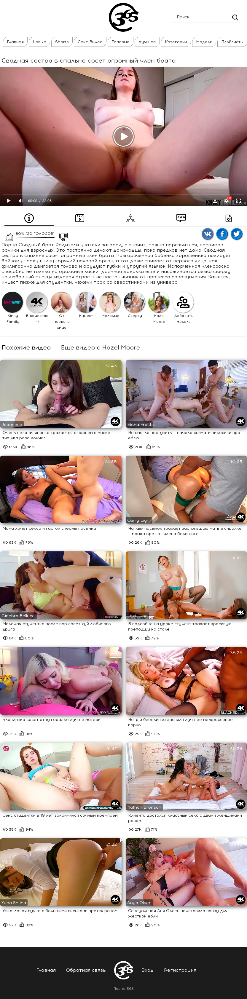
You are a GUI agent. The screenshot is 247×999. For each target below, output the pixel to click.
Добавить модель (183, 308)
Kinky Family (12, 308)
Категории (176, 41)
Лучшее (147, 41)
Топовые (120, 41)
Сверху (134, 305)
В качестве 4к (37, 308)
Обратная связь (86, 970)
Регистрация (180, 970)
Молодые (109, 305)
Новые (39, 41)
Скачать (215, 200)
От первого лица (61, 311)
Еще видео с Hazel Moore (100, 347)
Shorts (62, 41)
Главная (15, 41)
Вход (147, 970)
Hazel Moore (158, 308)
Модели (204, 41)
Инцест (85, 305)
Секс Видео (90, 41)
